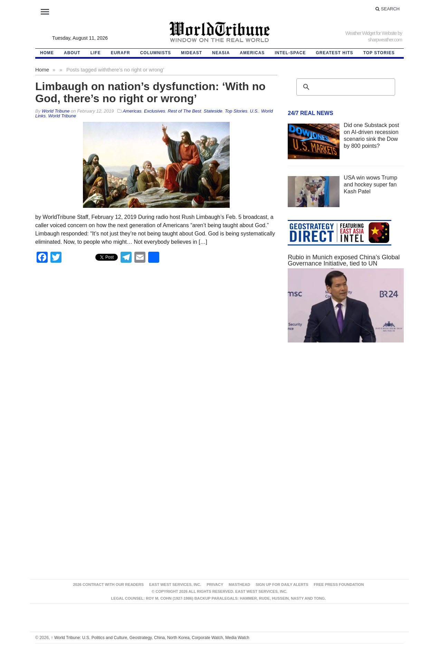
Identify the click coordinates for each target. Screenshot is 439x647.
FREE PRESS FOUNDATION (339, 584)
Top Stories (379, 52)
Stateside (213, 111)
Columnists (155, 52)
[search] (344, 87)
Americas (252, 52)
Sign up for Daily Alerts (282, 584)
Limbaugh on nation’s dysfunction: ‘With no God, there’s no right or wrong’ (150, 92)
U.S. (254, 111)
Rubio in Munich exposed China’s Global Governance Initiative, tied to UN (344, 260)
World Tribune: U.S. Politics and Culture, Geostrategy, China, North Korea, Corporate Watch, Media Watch (150, 637)
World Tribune (62, 115)
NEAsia (221, 52)
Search (387, 8)
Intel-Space (290, 52)
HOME (47, 52)
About (72, 52)
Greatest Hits (334, 52)
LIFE (95, 52)
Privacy (215, 584)
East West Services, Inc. (175, 584)
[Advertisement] (346, 413)
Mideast (191, 52)
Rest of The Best (184, 111)
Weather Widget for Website (371, 33)
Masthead (239, 584)
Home (42, 70)
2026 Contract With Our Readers (108, 584)
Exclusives (154, 111)
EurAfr (120, 52)
